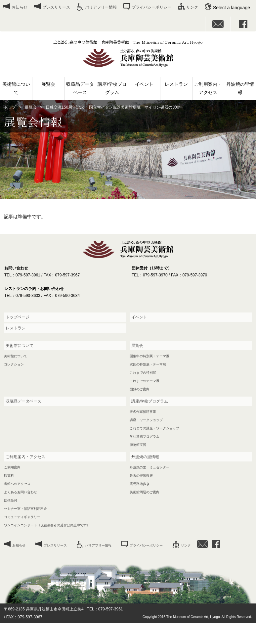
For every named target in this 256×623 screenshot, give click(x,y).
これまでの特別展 (143, 372)
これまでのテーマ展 (144, 381)
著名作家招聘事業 (143, 411)
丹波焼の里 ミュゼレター (149, 467)
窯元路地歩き (139, 484)
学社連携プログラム (144, 436)
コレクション (14, 364)
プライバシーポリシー (151, 7)
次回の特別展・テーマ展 (148, 364)
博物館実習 (138, 445)
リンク (192, 7)
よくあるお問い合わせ (20, 492)
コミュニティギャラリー (22, 517)
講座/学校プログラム (112, 88)
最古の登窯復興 (141, 475)
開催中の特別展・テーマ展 (149, 356)
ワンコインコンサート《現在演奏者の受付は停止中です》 (47, 525)
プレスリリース (56, 7)
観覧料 (9, 475)
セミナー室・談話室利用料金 (25, 508)
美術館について (16, 88)
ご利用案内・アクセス (208, 88)
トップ (10, 107)
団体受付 (10, 500)
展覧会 (48, 84)
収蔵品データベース (80, 88)
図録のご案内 (139, 389)
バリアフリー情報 (101, 7)
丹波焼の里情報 (240, 88)
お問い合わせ (218, 24)
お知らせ (19, 7)
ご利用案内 (12, 467)
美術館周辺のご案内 (144, 492)
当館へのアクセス (17, 484)
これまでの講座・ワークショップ (154, 428)
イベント (144, 84)
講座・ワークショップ (146, 420)
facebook (243, 24)
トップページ (17, 317)
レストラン (176, 84)
